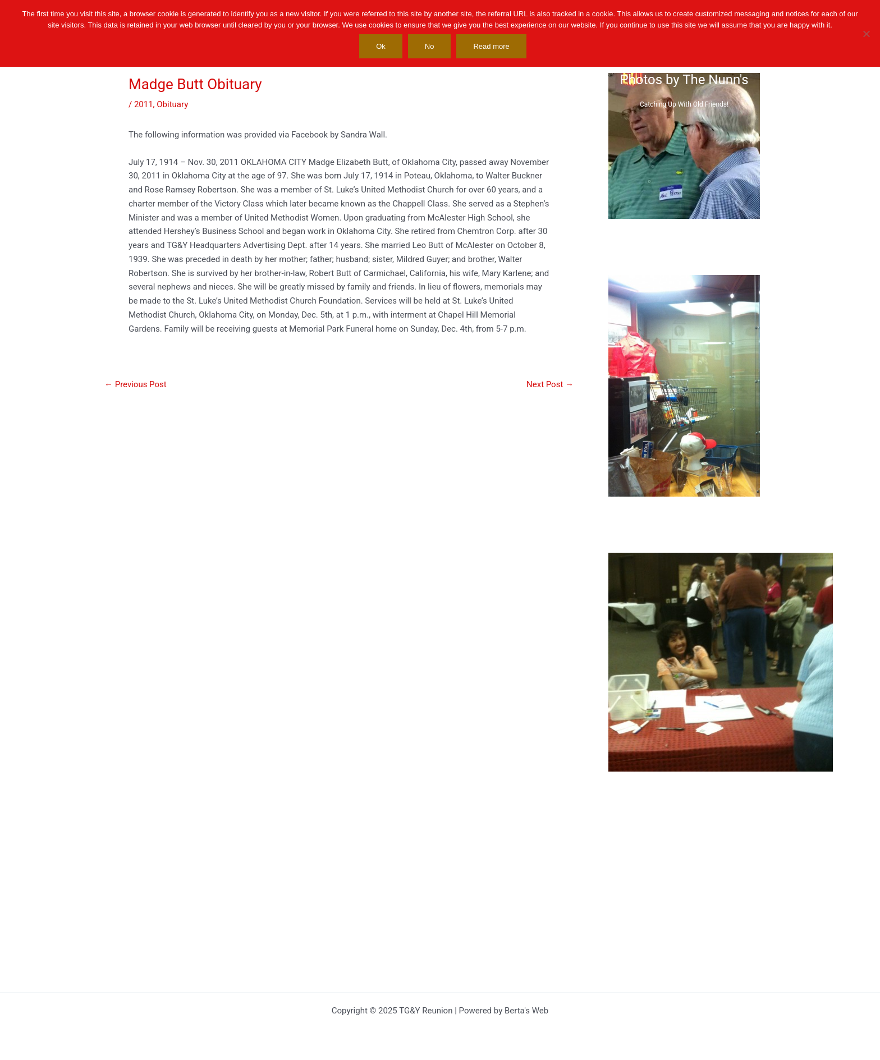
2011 (143, 104)
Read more (491, 46)
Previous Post (135, 384)
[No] (866, 33)
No (429, 46)
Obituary (172, 104)
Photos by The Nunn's (684, 80)
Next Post (550, 384)
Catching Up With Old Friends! (684, 104)
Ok (381, 46)
